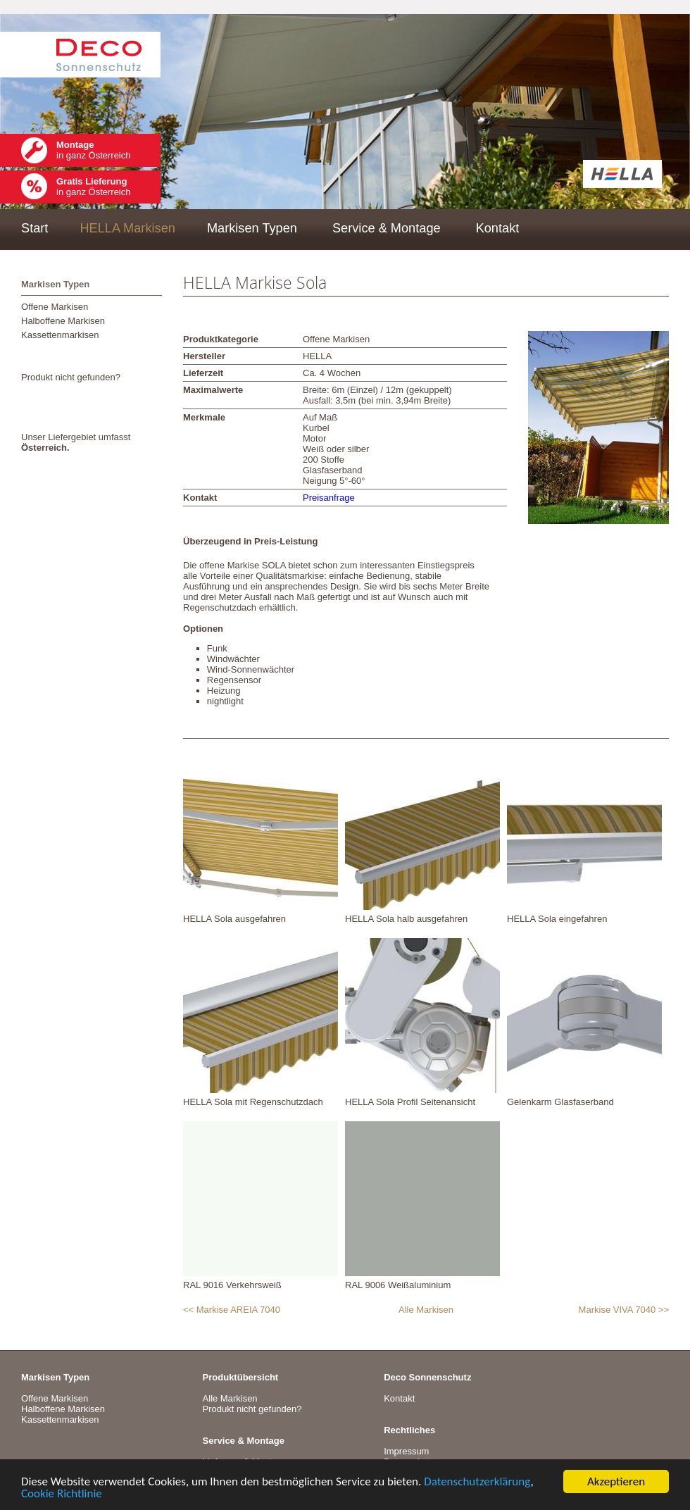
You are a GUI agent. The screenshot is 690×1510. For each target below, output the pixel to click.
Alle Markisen (426, 1309)
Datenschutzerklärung (477, 1482)
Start (34, 228)
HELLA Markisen (127, 228)
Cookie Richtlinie (61, 1494)
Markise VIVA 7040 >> (624, 1309)
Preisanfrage (329, 497)
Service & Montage (386, 228)
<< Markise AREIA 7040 (231, 1309)
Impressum (406, 1451)
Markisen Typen (252, 228)
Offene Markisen (54, 306)
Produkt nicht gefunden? (70, 377)
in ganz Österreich (93, 150)
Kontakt (498, 228)
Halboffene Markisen (63, 321)
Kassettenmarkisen (60, 335)
